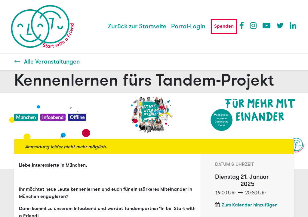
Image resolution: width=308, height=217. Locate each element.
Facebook (243, 25)
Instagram (254, 25)
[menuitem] (137, 26)
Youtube (266, 25)
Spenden (224, 26)
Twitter (280, 25)
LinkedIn (293, 25)
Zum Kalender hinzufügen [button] (250, 205)
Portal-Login (188, 26)
